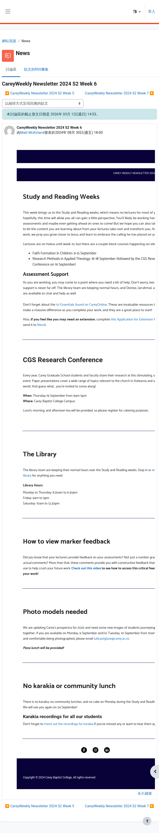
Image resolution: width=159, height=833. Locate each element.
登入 (151, 11)
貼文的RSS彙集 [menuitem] (36, 69)
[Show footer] (147, 821)
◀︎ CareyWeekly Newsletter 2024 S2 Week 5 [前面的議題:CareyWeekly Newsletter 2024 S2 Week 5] (39, 93)
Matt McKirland (32, 132)
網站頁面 (9, 41)
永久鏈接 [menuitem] (145, 793)
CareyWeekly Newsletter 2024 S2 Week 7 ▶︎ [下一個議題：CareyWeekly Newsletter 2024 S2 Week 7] (119, 93)
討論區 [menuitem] (11, 69)
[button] (137, 11)
